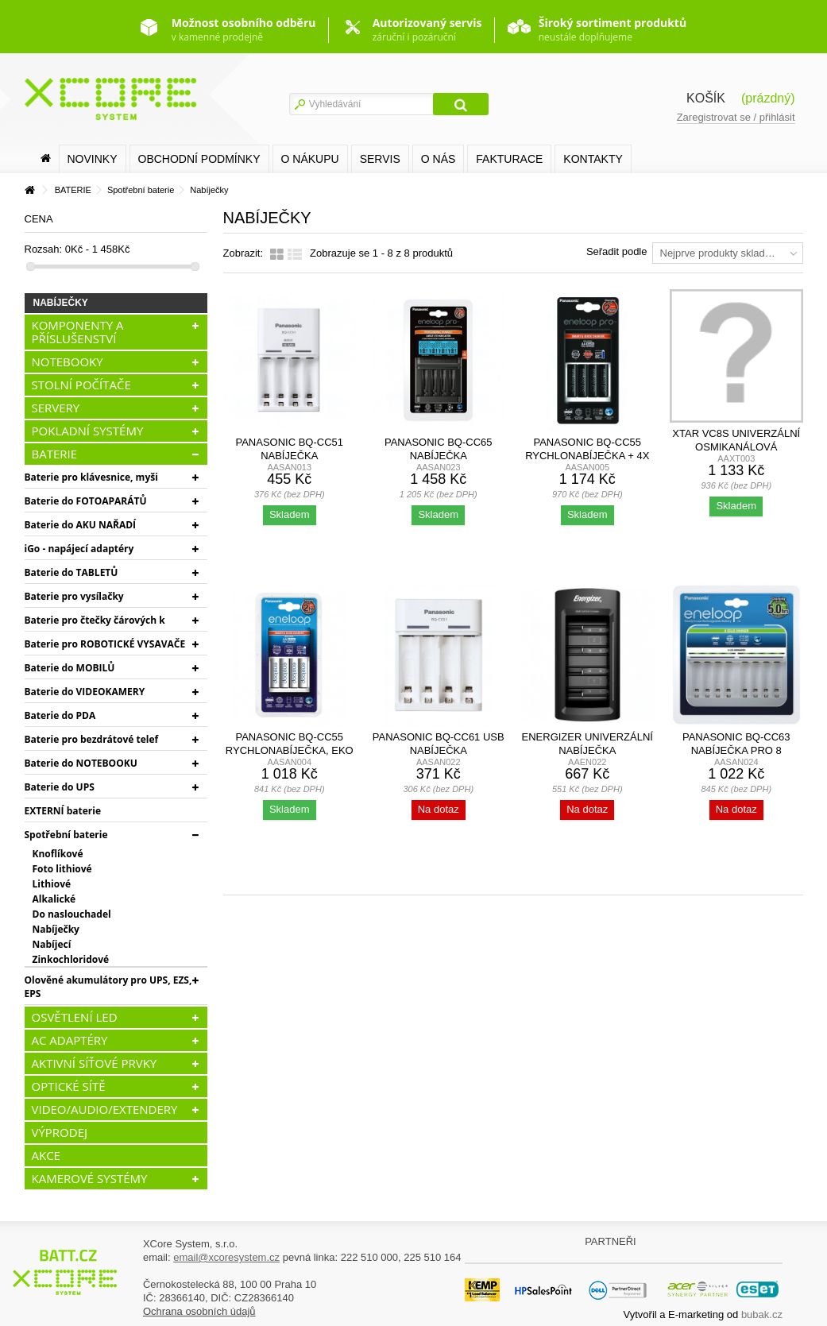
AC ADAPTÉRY (70, 1040)
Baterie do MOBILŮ (70, 668)
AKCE (46, 1155)
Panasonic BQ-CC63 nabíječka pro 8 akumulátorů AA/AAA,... (736, 750)
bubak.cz (762, 1314)
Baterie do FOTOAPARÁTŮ (86, 501)
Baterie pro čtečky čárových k (95, 620)
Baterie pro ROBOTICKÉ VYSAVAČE (105, 644)
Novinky (93, 159)
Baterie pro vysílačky (74, 596)
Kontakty (592, 159)
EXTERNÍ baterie (63, 811)
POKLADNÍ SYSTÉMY (88, 431)
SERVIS (380, 159)
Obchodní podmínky (199, 159)
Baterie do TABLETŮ (71, 572)
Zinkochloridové (71, 959)
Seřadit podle (616, 251)
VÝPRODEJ (60, 1132)
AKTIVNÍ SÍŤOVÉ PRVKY (94, 1063)
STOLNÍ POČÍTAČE (81, 384)
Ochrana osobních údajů (199, 1311)
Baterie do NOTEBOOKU (81, 763)
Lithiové (52, 884)
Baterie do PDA (60, 715)
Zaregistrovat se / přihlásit (736, 117)
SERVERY (56, 408)
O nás (438, 159)
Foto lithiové (62, 869)
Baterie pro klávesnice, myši (91, 477)
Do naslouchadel (72, 914)
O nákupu (310, 159)
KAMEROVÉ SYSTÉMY (90, 1178)
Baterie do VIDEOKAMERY (85, 691)
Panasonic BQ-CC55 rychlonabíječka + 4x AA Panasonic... (587, 455)
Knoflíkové (58, 853)
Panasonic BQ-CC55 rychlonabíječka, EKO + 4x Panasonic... (290, 750)
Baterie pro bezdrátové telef (92, 739)
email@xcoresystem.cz (226, 1257)
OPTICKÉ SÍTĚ (69, 1086)
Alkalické (54, 899)
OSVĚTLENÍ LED (75, 1017)
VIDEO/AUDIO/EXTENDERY (105, 1109)
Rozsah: (44, 249)
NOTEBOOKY (67, 361)
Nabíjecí (52, 944)
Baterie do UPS (60, 787)
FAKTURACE (509, 159)
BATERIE (55, 454)
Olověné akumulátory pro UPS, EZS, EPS (108, 986)
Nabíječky (56, 929)
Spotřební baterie (66, 834)
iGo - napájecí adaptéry (79, 548)
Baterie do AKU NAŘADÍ (81, 525)
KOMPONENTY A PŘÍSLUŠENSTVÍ (78, 331)
